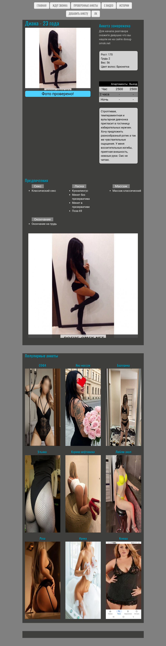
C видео (108, 6)
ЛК (95, 14)
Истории (124, 6)
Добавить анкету (78, 14)
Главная (41, 6)
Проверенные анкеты (86, 6)
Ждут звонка (60, 6)
